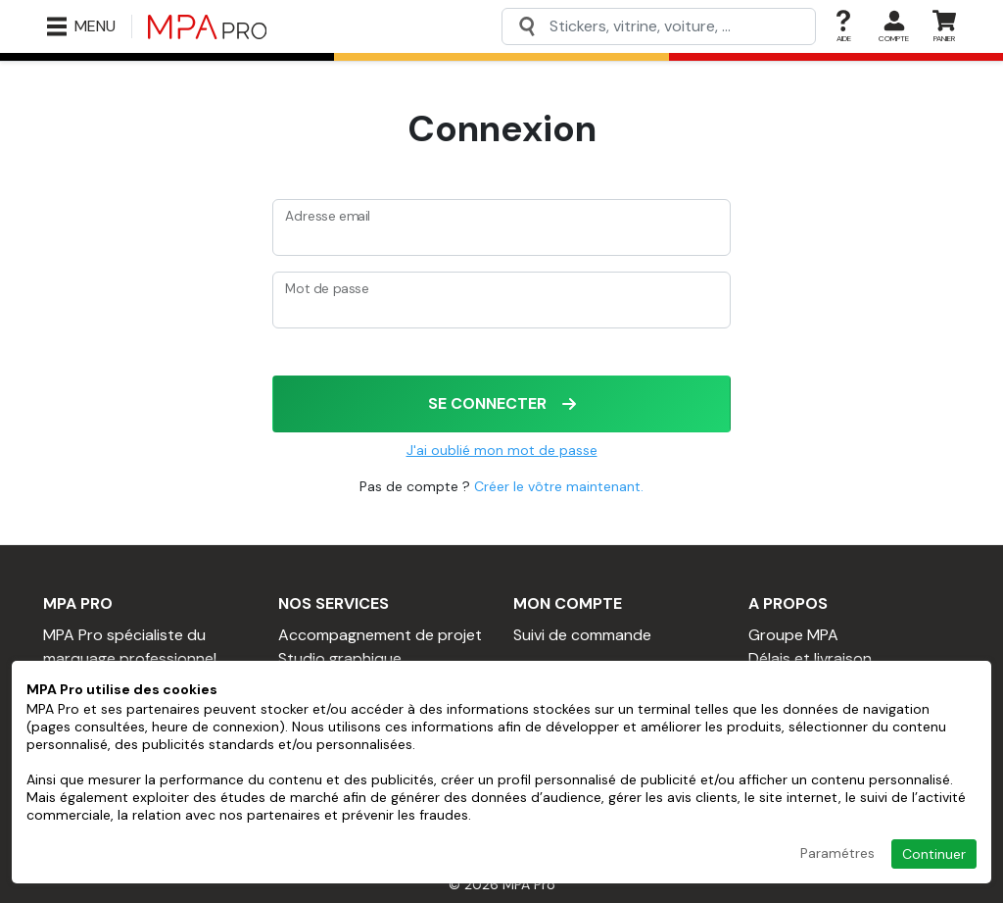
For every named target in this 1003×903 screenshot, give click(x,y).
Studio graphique (340, 658)
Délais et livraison (810, 658)
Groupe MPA (793, 635)
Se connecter (502, 403)
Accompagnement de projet (380, 635)
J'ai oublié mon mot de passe (501, 450)
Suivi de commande (582, 635)
